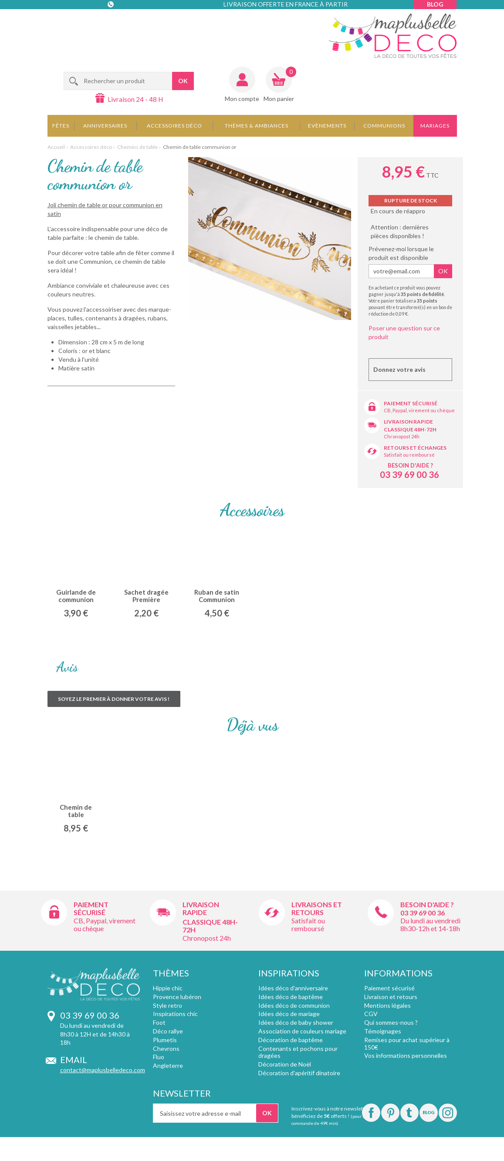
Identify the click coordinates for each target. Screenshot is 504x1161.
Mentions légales (387, 1005)
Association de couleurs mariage (302, 1031)
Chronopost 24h (401, 436)
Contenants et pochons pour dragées (298, 1052)
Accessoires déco (174, 125)
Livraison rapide (408, 421)
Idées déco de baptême (290, 996)
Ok (443, 271)
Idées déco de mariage (289, 1013)
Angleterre (168, 1065)
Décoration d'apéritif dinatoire (299, 1073)
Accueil (56, 147)
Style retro (167, 1005)
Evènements (327, 125)
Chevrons (166, 1048)
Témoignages (382, 1031)
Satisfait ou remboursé (409, 455)
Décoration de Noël (284, 1064)
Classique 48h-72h (410, 429)
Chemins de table (137, 147)
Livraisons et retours (316, 908)
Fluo (158, 1056)
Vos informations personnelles (405, 1055)
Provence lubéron (177, 996)
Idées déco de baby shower (295, 1022)
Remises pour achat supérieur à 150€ (407, 1043)
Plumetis (165, 1039)
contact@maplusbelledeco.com (102, 1070)
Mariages (435, 125)
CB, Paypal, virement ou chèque (419, 410)
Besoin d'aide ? (410, 465)
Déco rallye (168, 1031)
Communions (384, 125)
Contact (111, 21)
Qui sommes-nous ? (391, 1022)
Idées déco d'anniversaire (293, 988)
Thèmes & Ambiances (256, 125)
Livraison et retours (390, 996)
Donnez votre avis (399, 369)
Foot (159, 1022)
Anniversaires (105, 125)
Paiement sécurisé (410, 403)
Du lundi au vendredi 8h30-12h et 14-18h (430, 924)
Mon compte (242, 98)
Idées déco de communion (294, 1005)
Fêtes (60, 125)
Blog (435, 4)
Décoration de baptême (290, 1039)
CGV (371, 1013)
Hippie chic (168, 988)
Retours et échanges (415, 447)
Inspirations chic (175, 1013)
